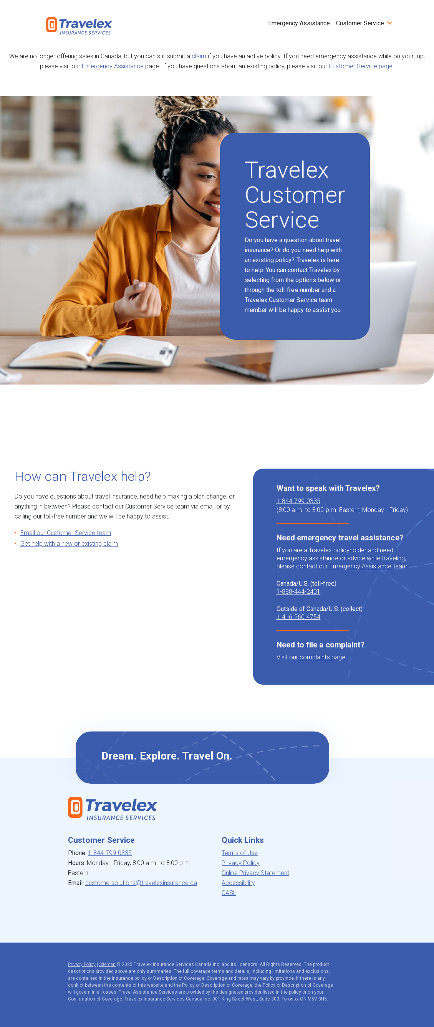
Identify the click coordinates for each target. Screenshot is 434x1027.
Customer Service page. (361, 66)
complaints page (322, 657)
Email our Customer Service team (65, 533)
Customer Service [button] (360, 23)
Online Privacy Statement (255, 873)
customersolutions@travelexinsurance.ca (141, 883)
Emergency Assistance (299, 23)
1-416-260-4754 (299, 617)
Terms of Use (240, 853)
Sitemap (107, 964)
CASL (229, 893)
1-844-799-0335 (298, 501)
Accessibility (238, 883)
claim (199, 56)
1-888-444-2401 (299, 591)
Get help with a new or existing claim (69, 543)
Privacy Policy (241, 863)
